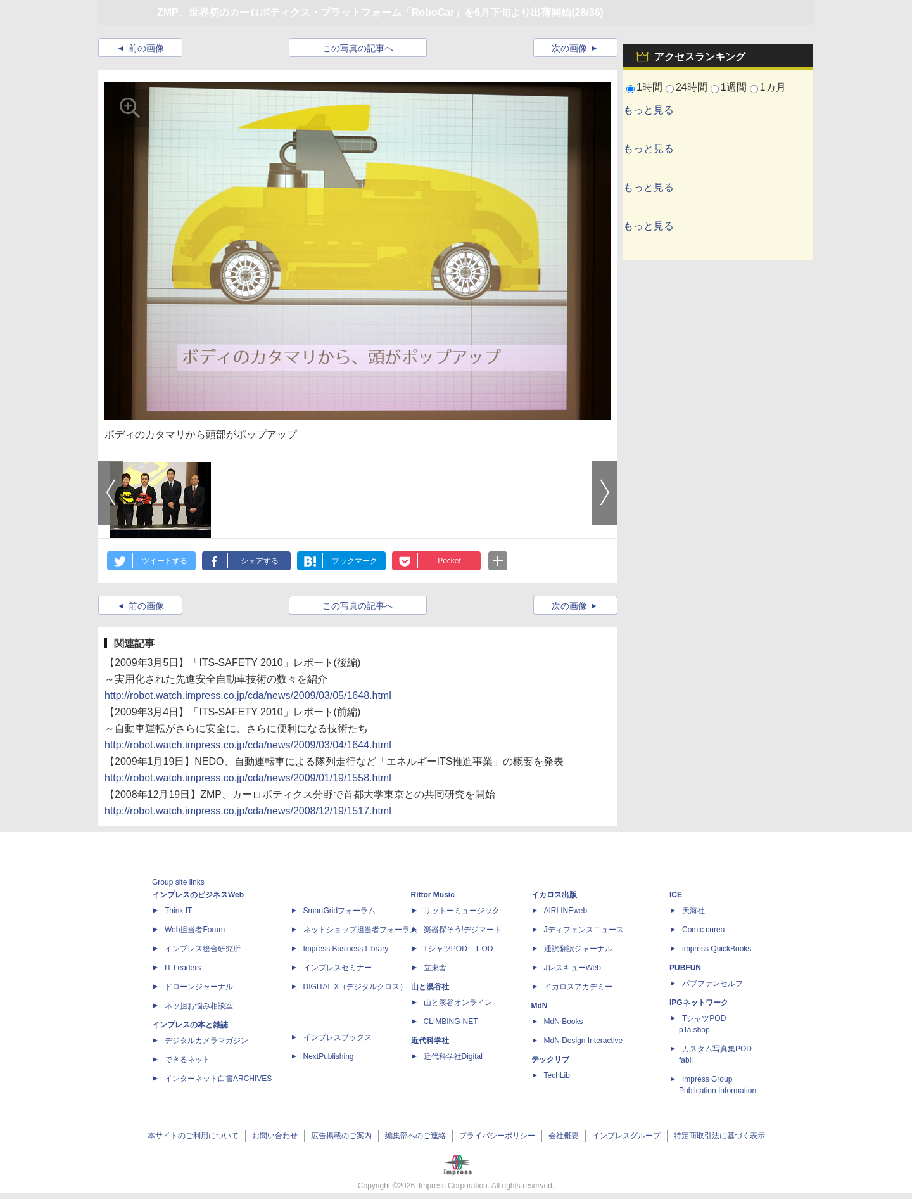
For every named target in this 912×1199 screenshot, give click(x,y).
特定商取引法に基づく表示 (719, 1135)
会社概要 (563, 1135)
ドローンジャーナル (199, 986)
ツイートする (164, 560)
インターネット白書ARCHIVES (218, 1078)
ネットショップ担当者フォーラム (360, 929)
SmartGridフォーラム (339, 910)
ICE (675, 894)
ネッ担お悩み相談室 (199, 1005)
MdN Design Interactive (583, 1040)
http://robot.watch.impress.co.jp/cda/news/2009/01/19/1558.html (247, 778)
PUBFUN (685, 967)
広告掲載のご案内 (341, 1135)
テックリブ (550, 1059)
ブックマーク (354, 560)
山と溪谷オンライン (458, 1002)
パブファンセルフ (712, 983)
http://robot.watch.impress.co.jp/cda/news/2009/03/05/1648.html (247, 695)
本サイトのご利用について (193, 1135)
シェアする (260, 560)
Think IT (178, 910)
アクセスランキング (699, 56)
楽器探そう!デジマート (463, 929)
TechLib (557, 1075)
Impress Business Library (346, 948)
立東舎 (435, 967)
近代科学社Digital (453, 1056)
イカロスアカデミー (578, 986)
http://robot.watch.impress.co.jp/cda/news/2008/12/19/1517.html (247, 810)
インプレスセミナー (337, 967)
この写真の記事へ (357, 48)
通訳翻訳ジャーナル (578, 948)
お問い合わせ (275, 1135)
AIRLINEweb (566, 910)
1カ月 (773, 87)
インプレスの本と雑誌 (190, 1024)
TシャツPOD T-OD (458, 948)
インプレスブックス (337, 1037)
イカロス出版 (554, 894)
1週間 (734, 87)
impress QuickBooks (716, 948)
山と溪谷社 (430, 986)
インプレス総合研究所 (203, 948)
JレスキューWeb (572, 967)
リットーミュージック (462, 910)
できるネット (187, 1059)
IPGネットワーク (698, 1002)
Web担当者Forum (195, 929)
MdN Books (563, 1021)
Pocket (449, 560)
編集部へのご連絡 (415, 1135)
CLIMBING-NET (451, 1021)
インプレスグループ (626, 1135)
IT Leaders (183, 967)
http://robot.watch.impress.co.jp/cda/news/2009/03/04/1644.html (247, 745)
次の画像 (569, 48)
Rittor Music (433, 894)
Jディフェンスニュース (584, 929)
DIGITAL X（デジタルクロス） (355, 986)
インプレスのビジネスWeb (198, 894)
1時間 (649, 87)
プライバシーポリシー (497, 1135)
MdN (539, 1005)
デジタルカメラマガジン (206, 1040)
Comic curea (703, 929)
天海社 (693, 910)
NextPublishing (328, 1056)
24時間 (691, 87)
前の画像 (146, 48)
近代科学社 (430, 1040)
